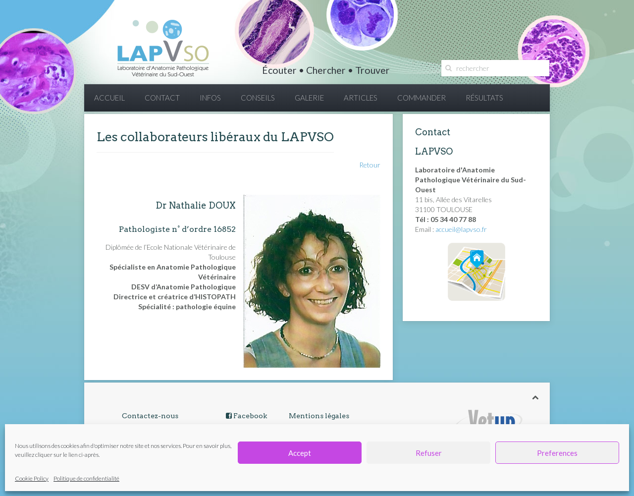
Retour (369, 165)
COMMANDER (421, 97)
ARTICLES (360, 97)
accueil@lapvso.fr (461, 229)
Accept (299, 452)
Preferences (557, 452)
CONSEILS (258, 97)
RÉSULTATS (484, 97)
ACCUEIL (109, 97)
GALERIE (309, 97)
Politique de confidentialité (86, 478)
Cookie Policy (32, 478)
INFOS (210, 97)
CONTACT (162, 97)
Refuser (429, 452)
